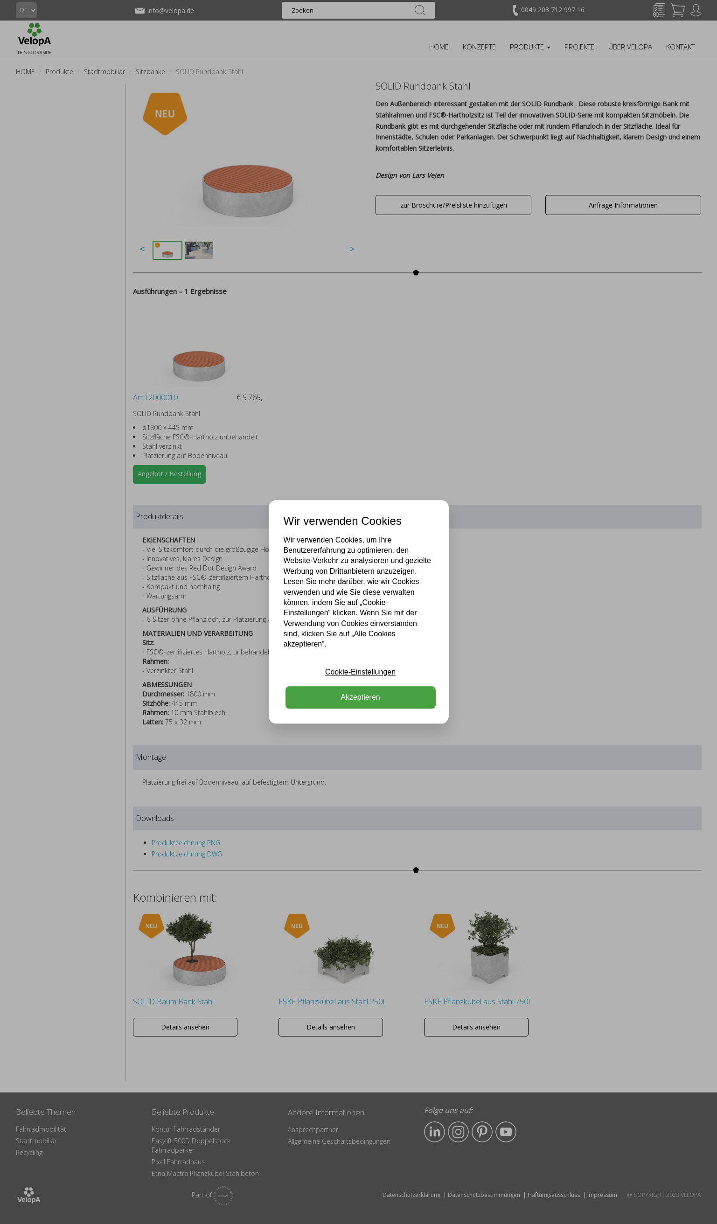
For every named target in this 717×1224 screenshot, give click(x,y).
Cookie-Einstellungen (360, 672)
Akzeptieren (360, 698)
